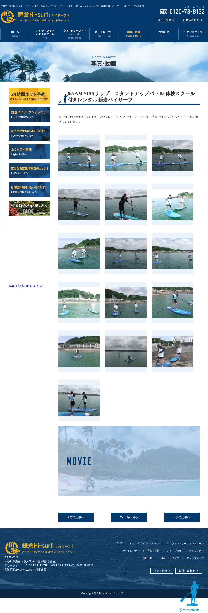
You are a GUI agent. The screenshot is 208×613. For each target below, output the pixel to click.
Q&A (162, 558)
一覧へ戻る (129, 517)
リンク (175, 558)
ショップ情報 (174, 550)
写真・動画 (134, 34)
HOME (120, 543)
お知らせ (164, 34)
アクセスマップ (194, 558)
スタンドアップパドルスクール (147, 543)
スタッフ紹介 (195, 550)
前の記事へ (76, 517)
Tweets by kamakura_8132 (26, 285)
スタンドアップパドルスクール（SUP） (45, 34)
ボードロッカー (104, 34)
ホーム (15, 34)
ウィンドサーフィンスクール (75, 34)
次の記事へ (182, 517)
